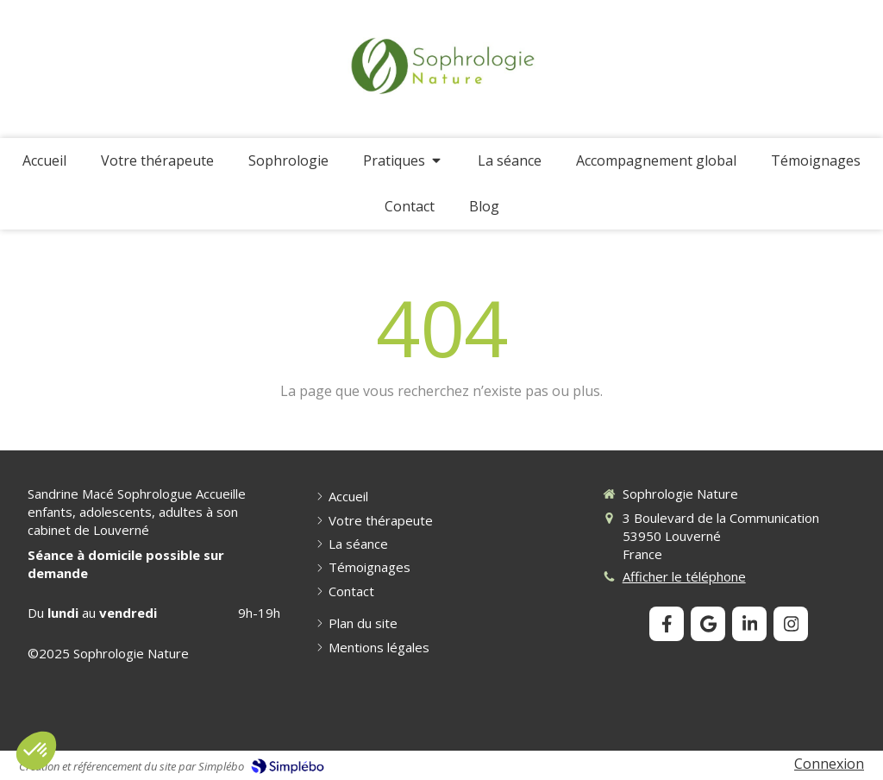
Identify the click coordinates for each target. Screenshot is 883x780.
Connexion (829, 763)
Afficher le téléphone (684, 576)
